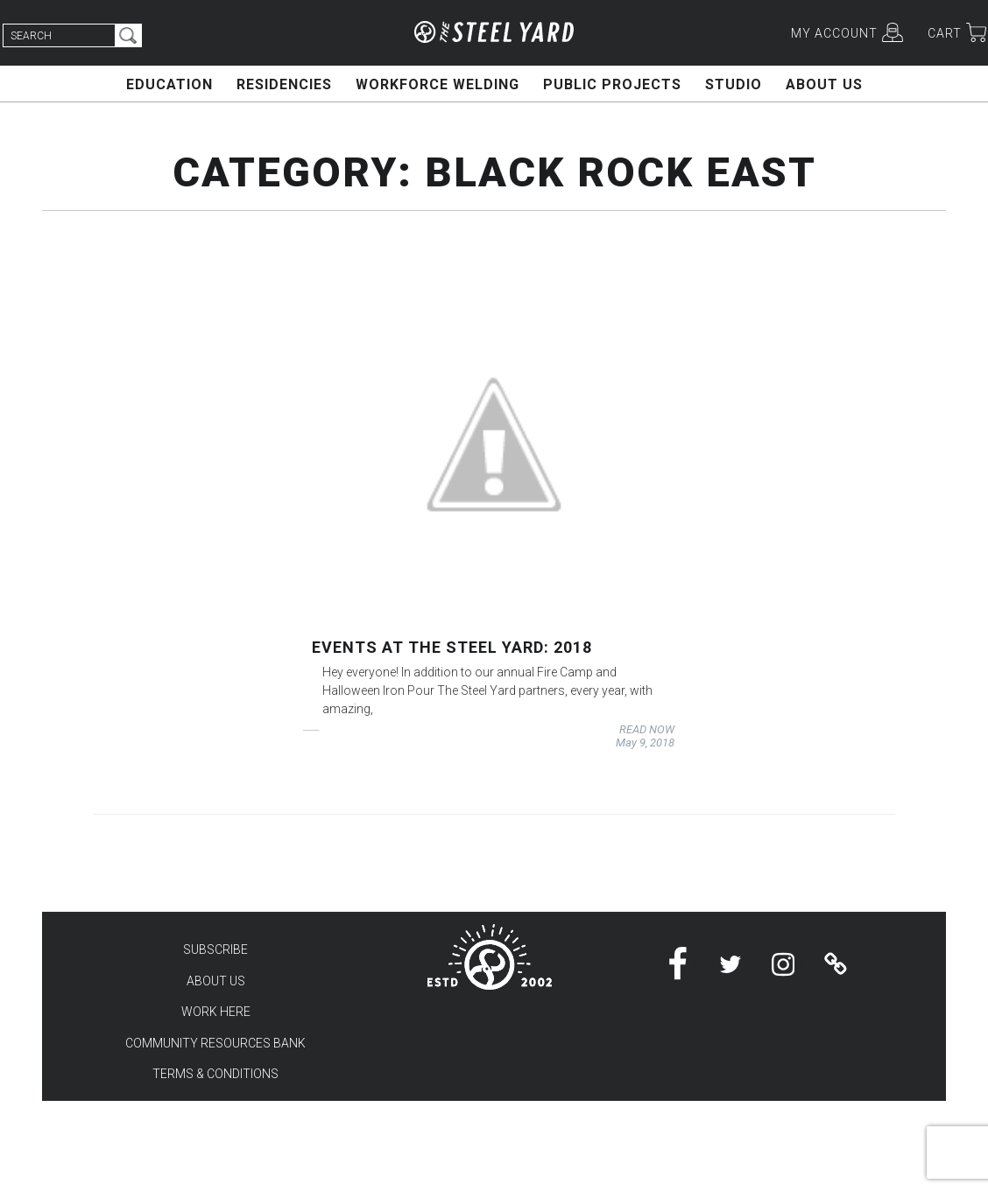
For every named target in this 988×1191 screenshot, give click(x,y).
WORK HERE (216, 1012)
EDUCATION (169, 84)
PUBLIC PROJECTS (612, 84)
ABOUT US (824, 84)
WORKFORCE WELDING (437, 84)
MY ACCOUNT (834, 33)
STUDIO (733, 84)
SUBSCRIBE (215, 949)
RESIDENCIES (284, 84)
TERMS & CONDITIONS (215, 1074)
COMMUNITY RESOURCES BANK (215, 1043)
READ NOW (646, 729)
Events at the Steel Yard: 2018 (452, 647)
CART (945, 33)
